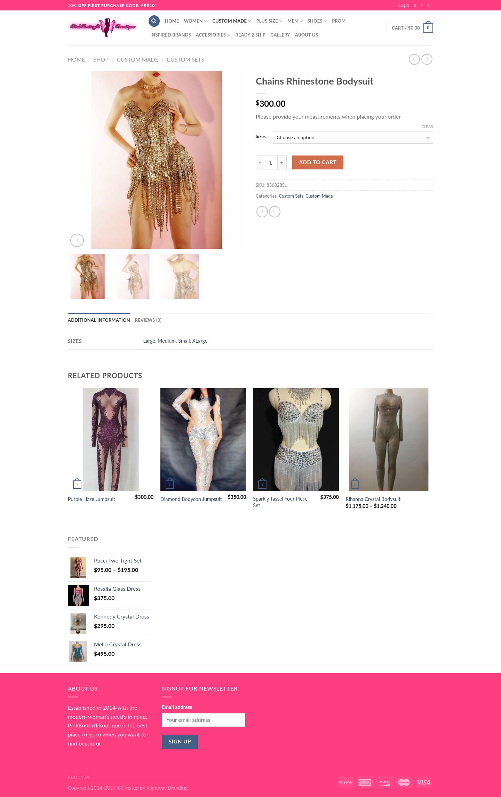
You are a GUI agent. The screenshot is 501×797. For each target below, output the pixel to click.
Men (295, 21)
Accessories (213, 35)
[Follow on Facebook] (416, 5)
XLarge (200, 341)
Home (172, 21)
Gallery (280, 35)
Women (196, 21)
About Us (306, 35)
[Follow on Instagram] (423, 5)
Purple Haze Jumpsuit (91, 499)
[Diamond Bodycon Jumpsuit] (203, 439)
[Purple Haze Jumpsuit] (111, 439)
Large (149, 341)
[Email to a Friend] (274, 211)
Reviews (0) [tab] (148, 320)
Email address (177, 707)
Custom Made (231, 21)
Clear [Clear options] (427, 126)
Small (184, 341)
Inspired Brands (170, 35)
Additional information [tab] (99, 320)
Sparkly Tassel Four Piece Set (280, 502)
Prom (338, 21)
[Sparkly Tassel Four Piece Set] (296, 439)
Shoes (317, 21)
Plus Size (269, 21)
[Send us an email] (430, 5)
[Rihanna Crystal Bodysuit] (389, 439)
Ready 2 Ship (251, 35)
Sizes (261, 136)
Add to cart (317, 162)
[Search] (154, 21)
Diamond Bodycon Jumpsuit (191, 499)
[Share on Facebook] (262, 211)
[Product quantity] (271, 162)
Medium (167, 341)
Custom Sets (185, 59)
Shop (100, 59)
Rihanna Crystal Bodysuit (373, 499)
